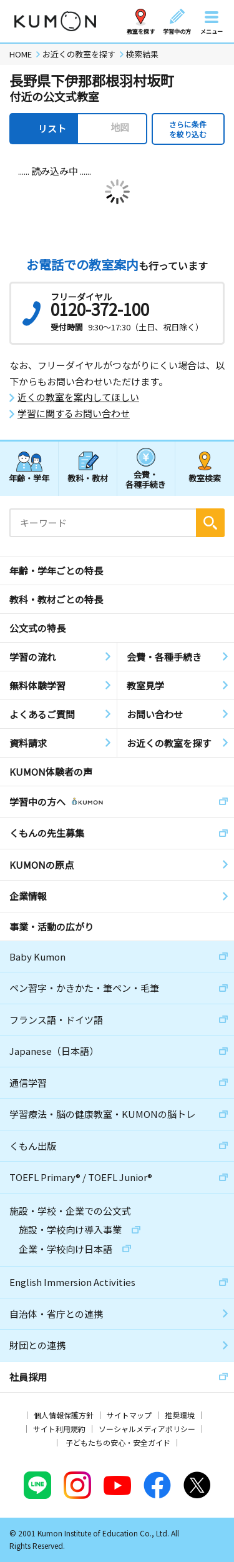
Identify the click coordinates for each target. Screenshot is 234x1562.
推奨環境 (180, 1415)
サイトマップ (129, 1415)
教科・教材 (87, 478)
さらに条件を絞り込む (188, 129)
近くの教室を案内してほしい (78, 397)
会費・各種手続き (145, 478)
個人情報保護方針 (64, 1415)
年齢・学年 (29, 478)
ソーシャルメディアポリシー (147, 1428)
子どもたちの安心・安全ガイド (118, 1442)
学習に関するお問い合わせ (73, 413)
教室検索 (204, 478)
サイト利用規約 (59, 1428)
